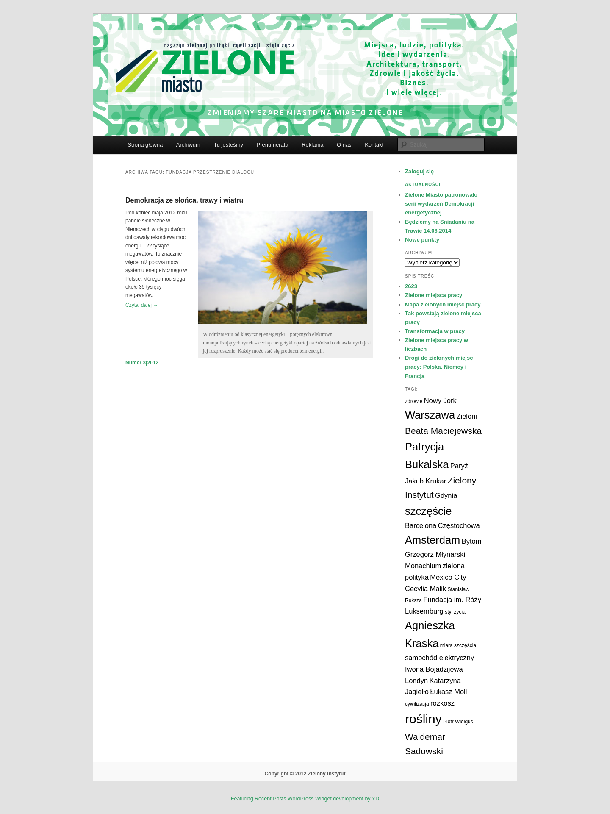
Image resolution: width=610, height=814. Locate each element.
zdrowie (413, 401)
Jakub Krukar (425, 481)
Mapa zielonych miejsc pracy (442, 304)
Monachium (423, 566)
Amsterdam (432, 540)
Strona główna (145, 145)
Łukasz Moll (448, 691)
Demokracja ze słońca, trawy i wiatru (184, 200)
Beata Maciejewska (443, 431)
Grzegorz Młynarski (435, 554)
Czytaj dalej (141, 305)
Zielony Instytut (327, 774)
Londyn (416, 680)
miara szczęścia (458, 645)
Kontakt (374, 145)
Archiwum (188, 145)
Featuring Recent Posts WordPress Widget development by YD (305, 799)
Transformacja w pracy (435, 331)
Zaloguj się (419, 171)
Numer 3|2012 (141, 363)
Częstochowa (459, 525)
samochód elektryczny (439, 657)
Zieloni (466, 416)
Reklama (312, 145)
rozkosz (442, 703)
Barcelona (420, 525)
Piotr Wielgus (458, 722)
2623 (411, 286)
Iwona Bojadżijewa (434, 669)
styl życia (455, 612)
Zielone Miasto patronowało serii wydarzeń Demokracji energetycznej (441, 204)
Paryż (459, 466)
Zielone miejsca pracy (433, 295)
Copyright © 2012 (286, 774)
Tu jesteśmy (228, 145)
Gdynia (446, 495)
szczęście (428, 511)
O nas (344, 145)
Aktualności (423, 184)
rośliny (423, 719)
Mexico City (448, 577)
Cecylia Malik (425, 588)
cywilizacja (417, 704)
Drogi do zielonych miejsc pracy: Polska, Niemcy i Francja (439, 367)
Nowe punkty (422, 239)
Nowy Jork (440, 400)
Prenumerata (272, 145)
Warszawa (430, 415)
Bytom (472, 541)
